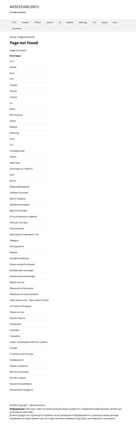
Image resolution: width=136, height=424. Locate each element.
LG (59, 22)
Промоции (15, 324)
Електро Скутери (18, 222)
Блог (115, 22)
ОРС (31, 412)
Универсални (17, 359)
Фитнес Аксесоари (19, 371)
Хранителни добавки (21, 383)
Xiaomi (104, 22)
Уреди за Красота (19, 365)
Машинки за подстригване (24, 294)
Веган (13, 180)
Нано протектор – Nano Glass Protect (29, 300)
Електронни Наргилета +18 (24, 234)
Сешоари (14, 330)
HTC (14, 22)
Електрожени (17, 228)
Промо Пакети (17, 318)
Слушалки (15, 336)
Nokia (13, 120)
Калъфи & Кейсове (19, 258)
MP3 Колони (16, 115)
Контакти (16, 28)
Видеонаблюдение (19, 186)
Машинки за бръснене (21, 288)
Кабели (13, 252)
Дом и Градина (18, 198)
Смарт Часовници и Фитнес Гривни (28, 342)
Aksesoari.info (24, 6)
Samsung (83, 22)
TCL (94, 22)
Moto (12, 109)
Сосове (13, 347)
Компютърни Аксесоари (22, 276)
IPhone (37, 22)
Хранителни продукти (21, 389)
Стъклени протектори (21, 353)
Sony (12, 138)
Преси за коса (17, 312)
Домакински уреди (19, 204)
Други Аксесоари (18, 210)
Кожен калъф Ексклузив (22, 264)
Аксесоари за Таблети (21, 168)
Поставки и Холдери (20, 306)
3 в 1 (12, 61)
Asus (12, 73)
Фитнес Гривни (18, 377)
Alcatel (13, 67)
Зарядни (14, 240)
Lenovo (49, 22)
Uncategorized (17, 150)
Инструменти (17, 246)
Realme (69, 22)
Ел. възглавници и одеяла (23, 216)
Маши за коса (17, 282)
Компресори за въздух (21, 270)
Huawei (25, 22)
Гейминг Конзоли (19, 192)
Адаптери (15, 162)
